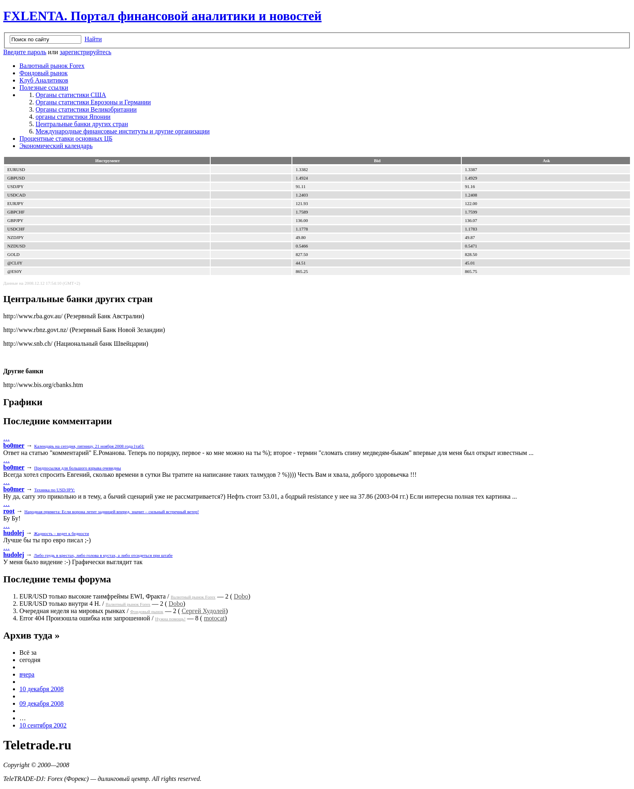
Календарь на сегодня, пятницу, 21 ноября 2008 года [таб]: (89, 446)
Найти (93, 39)
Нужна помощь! (170, 618)
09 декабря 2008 (41, 703)
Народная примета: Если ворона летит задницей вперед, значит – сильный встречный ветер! (111, 511)
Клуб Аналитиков (43, 80)
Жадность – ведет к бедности (61, 533)
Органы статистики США (71, 94)
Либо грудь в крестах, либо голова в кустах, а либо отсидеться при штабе (103, 555)
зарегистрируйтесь (86, 52)
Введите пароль (24, 52)
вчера (26, 674)
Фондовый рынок (43, 73)
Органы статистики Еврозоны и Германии (93, 102)
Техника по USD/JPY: (54, 489)
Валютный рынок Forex (52, 65)
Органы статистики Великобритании (86, 109)
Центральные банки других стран (82, 124)
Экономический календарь (56, 145)
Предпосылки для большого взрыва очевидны (77, 467)
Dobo (241, 596)
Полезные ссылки (43, 87)
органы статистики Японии (73, 116)
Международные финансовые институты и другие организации (123, 131)
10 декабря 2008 (41, 688)
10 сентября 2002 (43, 725)
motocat (214, 618)
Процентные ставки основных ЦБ (65, 138)
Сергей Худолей (204, 610)
